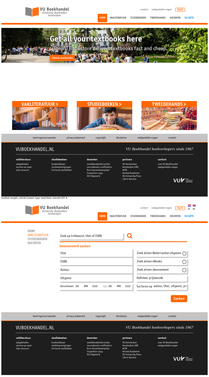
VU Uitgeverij (93, 176)
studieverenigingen (61, 167)
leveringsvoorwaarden (44, 138)
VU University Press (131, 176)
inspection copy (95, 173)
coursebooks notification (99, 167)
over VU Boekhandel (168, 164)
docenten (92, 159)
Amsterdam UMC (130, 167)
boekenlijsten (58, 164)
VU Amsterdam (129, 164)
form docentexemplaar (98, 170)
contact (144, 9)
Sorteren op (144, 286)
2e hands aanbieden (62, 170)
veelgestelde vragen (162, 9)
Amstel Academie (130, 173)
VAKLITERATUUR (23, 159)
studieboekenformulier (98, 164)
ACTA (124, 170)
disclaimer (121, 138)
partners (127, 159)
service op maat (24, 167)
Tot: (105, 286)
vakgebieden (22, 164)
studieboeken (59, 159)
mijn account (22, 170)
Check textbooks (62, 57)
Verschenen (66, 286)
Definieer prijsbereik (150, 278)
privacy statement (75, 138)
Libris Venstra (129, 179)
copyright (101, 138)
